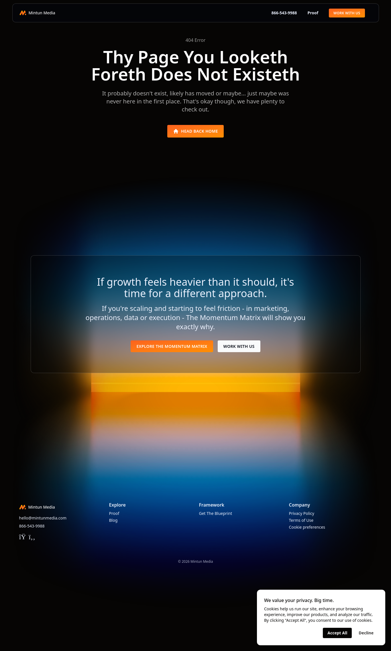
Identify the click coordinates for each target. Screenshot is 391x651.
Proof (312, 12)
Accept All (337, 633)
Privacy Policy (301, 513)
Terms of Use (301, 520)
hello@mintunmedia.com (43, 518)
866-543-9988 (281, 12)
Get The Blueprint (215, 513)
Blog (113, 520)
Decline (366, 633)
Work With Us (346, 13)
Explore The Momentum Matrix (171, 346)
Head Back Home (195, 131)
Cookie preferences (307, 527)
